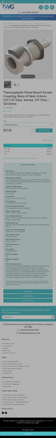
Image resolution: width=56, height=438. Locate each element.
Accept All (28, 434)
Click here (47, 421)
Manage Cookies (28, 430)
